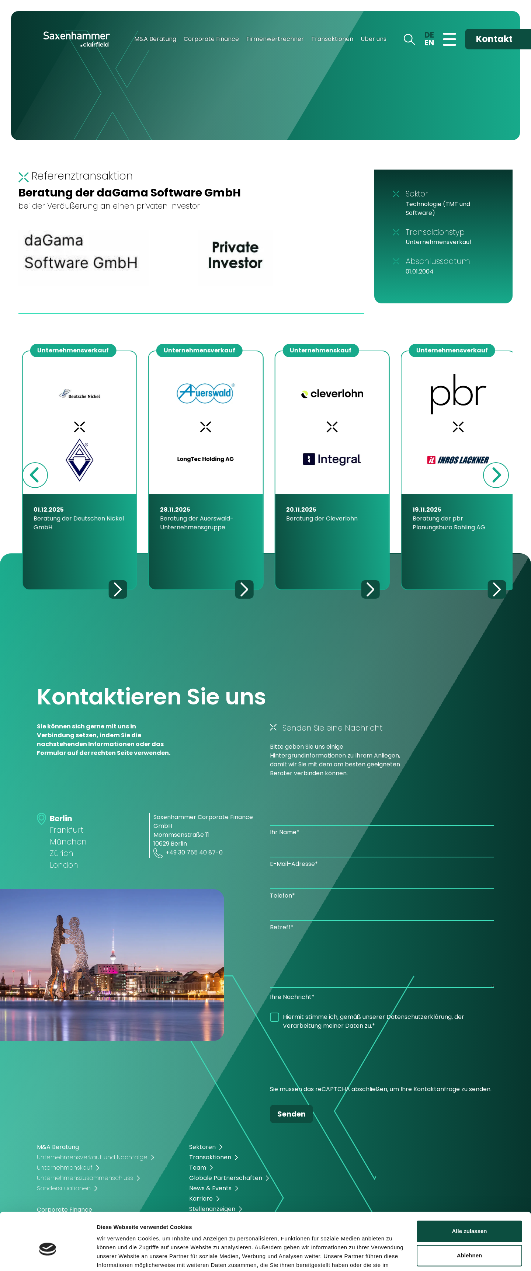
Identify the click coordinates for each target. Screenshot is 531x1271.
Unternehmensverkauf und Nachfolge (92, 1157)
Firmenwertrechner (275, 39)
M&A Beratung (155, 39)
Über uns (373, 39)
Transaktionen (332, 39)
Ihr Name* (284, 832)
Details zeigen (115, 1256)
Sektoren (202, 1147)
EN (429, 42)
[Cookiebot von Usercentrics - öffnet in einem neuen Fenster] (47, 1256)
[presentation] (326, 1059)
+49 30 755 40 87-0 (188, 853)
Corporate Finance (211, 39)
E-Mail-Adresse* (294, 864)
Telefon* (282, 895)
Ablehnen (469, 1217)
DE (429, 34)
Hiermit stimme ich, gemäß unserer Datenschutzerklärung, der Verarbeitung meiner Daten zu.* (373, 1021)
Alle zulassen (469, 1193)
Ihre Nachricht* (292, 997)
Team (197, 1167)
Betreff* (282, 927)
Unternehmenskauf (65, 1167)
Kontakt (494, 39)
